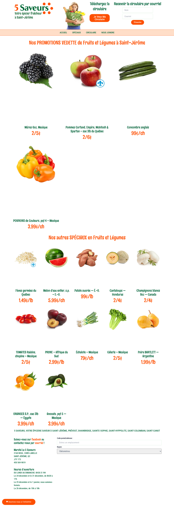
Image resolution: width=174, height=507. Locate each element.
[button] (59, 456)
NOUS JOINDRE (107, 32)
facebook (36, 439)
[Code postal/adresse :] (109, 442)
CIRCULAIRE (91, 32)
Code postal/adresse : (65, 438)
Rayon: (59, 447)
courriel (39, 443)
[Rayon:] (109, 451)
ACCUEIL (63, 32)
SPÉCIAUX (76, 32)
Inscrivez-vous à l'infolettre (18, 502)
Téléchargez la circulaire (99, 6)
